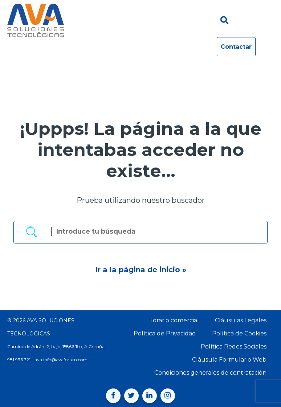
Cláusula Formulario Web (229, 359)
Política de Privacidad (165, 333)
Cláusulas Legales (240, 320)
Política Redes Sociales (233, 346)
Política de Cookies (239, 333)
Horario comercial (173, 320)
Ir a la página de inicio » (140, 269)
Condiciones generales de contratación (210, 372)
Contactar (236, 46)
